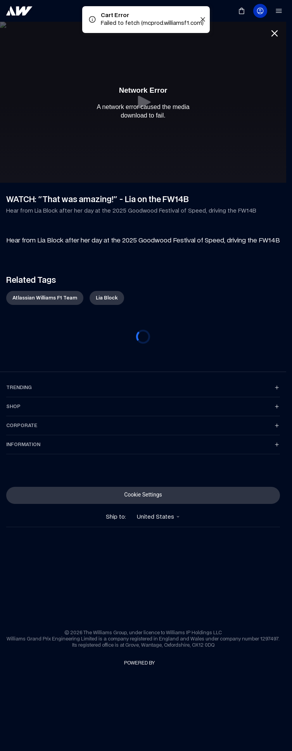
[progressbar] (143, 337)
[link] (19, 11)
